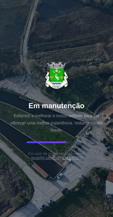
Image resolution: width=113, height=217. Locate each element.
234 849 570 (72, 158)
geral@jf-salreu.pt (45, 158)
